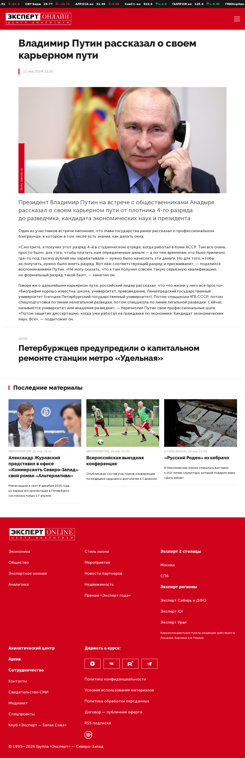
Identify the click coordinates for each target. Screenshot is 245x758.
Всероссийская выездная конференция (115, 460)
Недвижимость (99, 584)
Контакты (17, 681)
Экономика (19, 551)
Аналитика (18, 584)
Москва (167, 565)
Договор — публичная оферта (113, 712)
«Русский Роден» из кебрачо (196, 457)
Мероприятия (19, 451)
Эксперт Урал (173, 622)
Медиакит (18, 703)
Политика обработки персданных (117, 701)
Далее (23, 338)
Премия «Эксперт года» (108, 595)
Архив (14, 659)
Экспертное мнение (27, 573)
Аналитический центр (31, 648)
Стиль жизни (175, 451)
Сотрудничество (26, 670)
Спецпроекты (21, 714)
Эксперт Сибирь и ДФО (183, 600)
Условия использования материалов (119, 690)
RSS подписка (98, 723)
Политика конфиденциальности (115, 679)
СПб (164, 575)
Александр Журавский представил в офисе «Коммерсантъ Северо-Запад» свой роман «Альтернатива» (43, 466)
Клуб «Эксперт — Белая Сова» (37, 725)
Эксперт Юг (171, 611)
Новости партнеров (103, 573)
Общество (18, 562)
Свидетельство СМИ (28, 692)
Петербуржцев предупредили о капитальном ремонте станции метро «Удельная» (108, 353)
